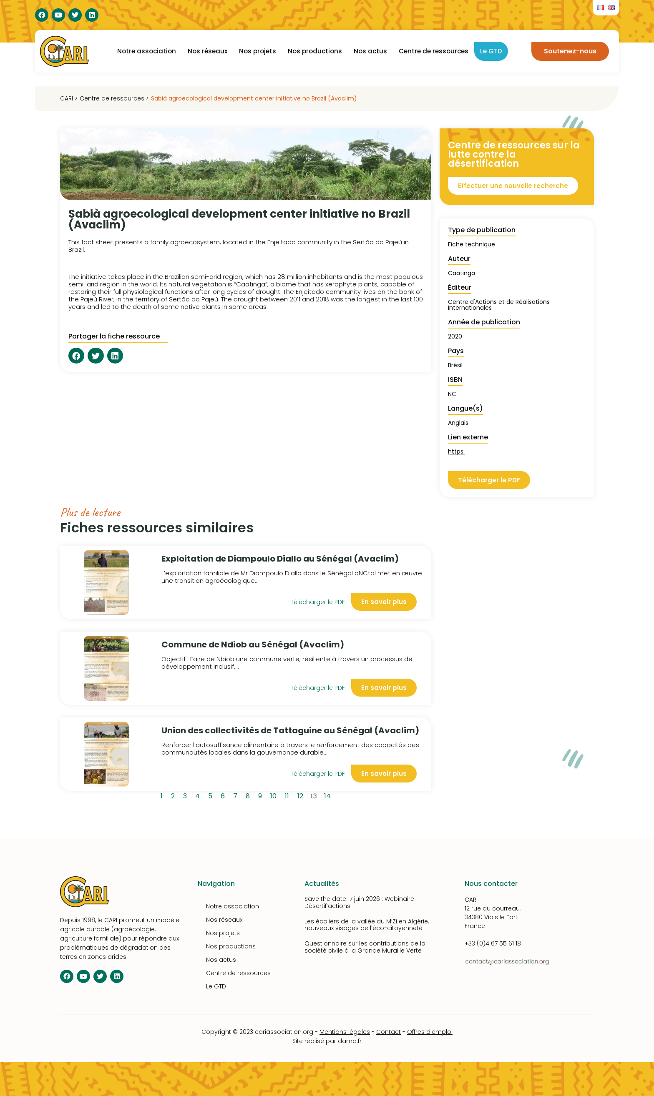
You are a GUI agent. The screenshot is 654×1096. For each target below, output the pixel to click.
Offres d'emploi (430, 1032)
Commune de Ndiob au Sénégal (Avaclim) (252, 644)
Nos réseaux (207, 51)
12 (302, 795)
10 (275, 795)
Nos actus (370, 51)
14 (329, 795)
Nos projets (257, 51)
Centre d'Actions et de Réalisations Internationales (499, 305)
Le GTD (491, 51)
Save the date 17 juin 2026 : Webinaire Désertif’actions (359, 902)
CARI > (69, 98)
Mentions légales (344, 1032)
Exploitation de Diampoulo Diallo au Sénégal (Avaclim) (280, 558)
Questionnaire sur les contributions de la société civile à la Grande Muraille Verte (364, 947)
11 (288, 795)
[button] (76, 356)
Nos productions (315, 51)
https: (456, 451)
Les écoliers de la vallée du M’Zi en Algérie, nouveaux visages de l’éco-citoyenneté (366, 925)
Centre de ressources (433, 51)
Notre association (146, 51)
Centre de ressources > (114, 98)
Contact (388, 1032)
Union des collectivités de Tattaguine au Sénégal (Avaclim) (290, 730)
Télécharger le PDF (318, 602)
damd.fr (350, 1041)
